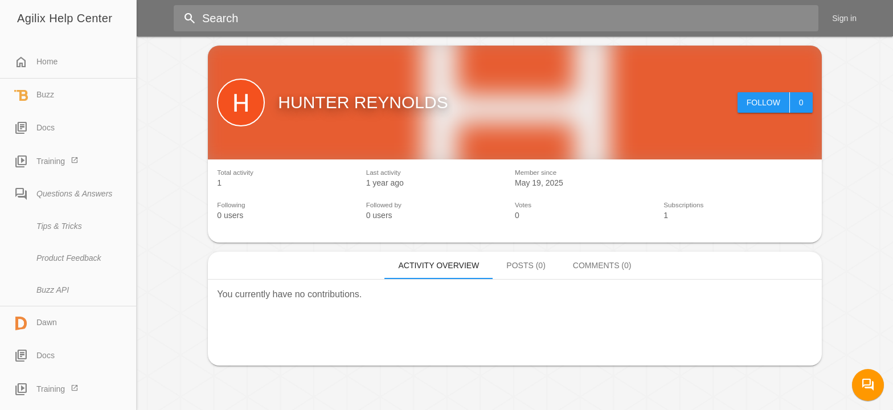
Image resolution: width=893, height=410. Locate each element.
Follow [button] (763, 102)
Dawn (35, 323)
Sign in (844, 18)
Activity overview (438, 265)
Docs (34, 128)
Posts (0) (526, 265)
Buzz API (52, 289)
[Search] (508, 18)
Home (36, 62)
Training (39, 162)
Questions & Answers (63, 194)
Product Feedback (68, 258)
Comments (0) (602, 265)
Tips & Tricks (59, 226)
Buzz (34, 95)
